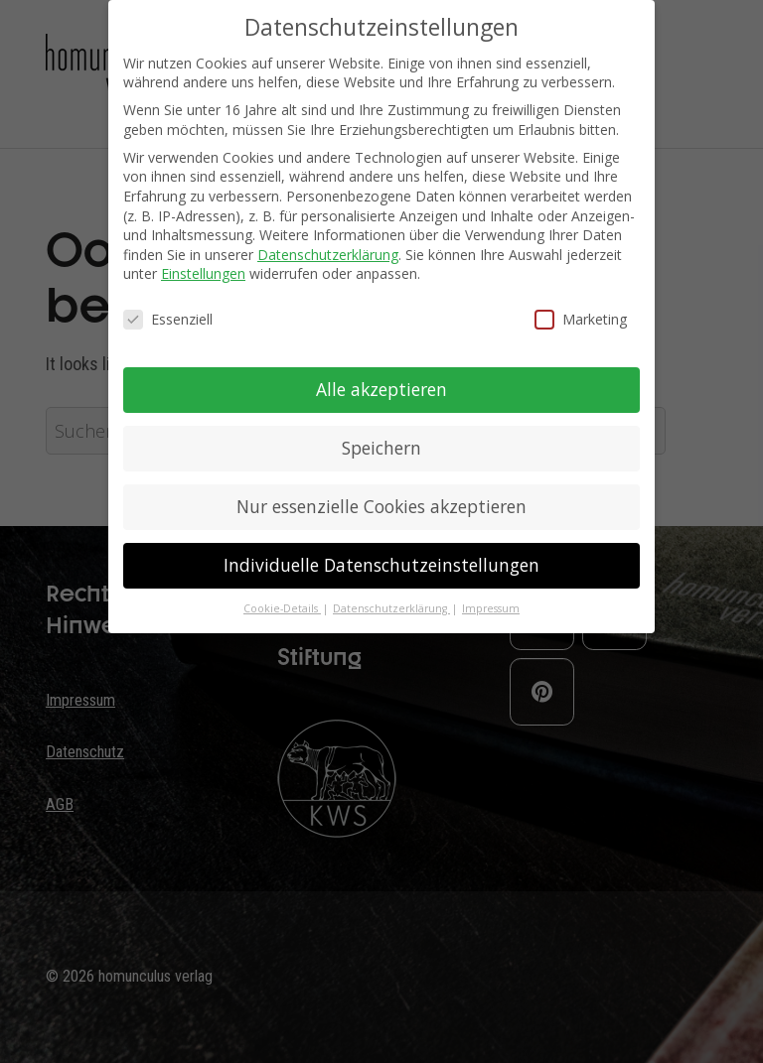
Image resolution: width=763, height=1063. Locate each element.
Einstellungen (203, 273)
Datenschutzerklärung (327, 254)
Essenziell (168, 319)
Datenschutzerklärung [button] (391, 608)
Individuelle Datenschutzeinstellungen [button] (381, 565)
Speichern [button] (381, 448)
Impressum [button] (491, 608)
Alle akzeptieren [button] (381, 389)
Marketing (580, 319)
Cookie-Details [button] (282, 608)
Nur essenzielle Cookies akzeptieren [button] (381, 506)
